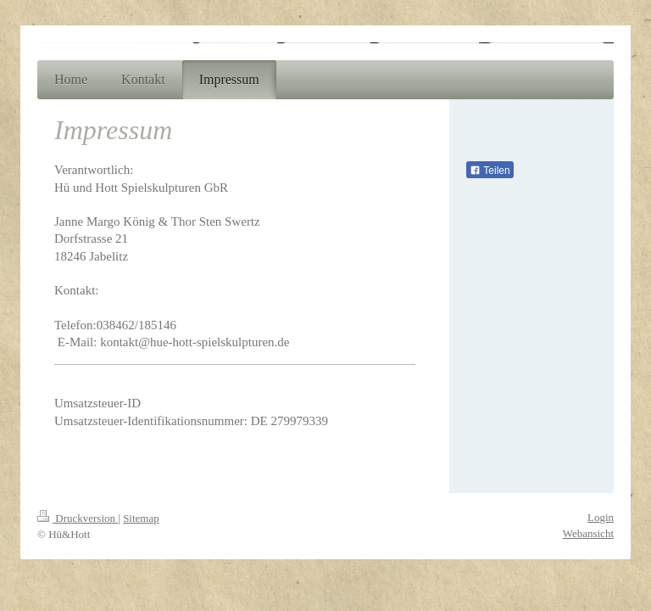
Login (600, 517)
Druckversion (77, 518)
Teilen (489, 171)
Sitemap (141, 518)
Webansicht (588, 533)
